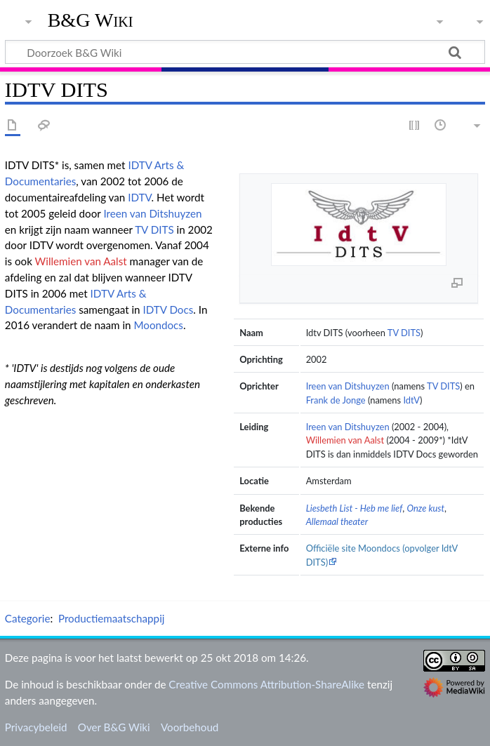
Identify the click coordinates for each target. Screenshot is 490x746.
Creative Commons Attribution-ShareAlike (266, 684)
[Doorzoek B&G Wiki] (245, 52)
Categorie (28, 618)
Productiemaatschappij (111, 618)
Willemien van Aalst (345, 440)
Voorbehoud (189, 727)
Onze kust (426, 508)
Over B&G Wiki (114, 727)
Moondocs (158, 325)
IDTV (139, 197)
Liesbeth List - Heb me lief (354, 508)
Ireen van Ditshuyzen (348, 386)
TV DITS (404, 332)
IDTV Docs (168, 309)
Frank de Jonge (336, 400)
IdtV (411, 400)
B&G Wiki (90, 20)
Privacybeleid (36, 727)
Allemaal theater (337, 521)
